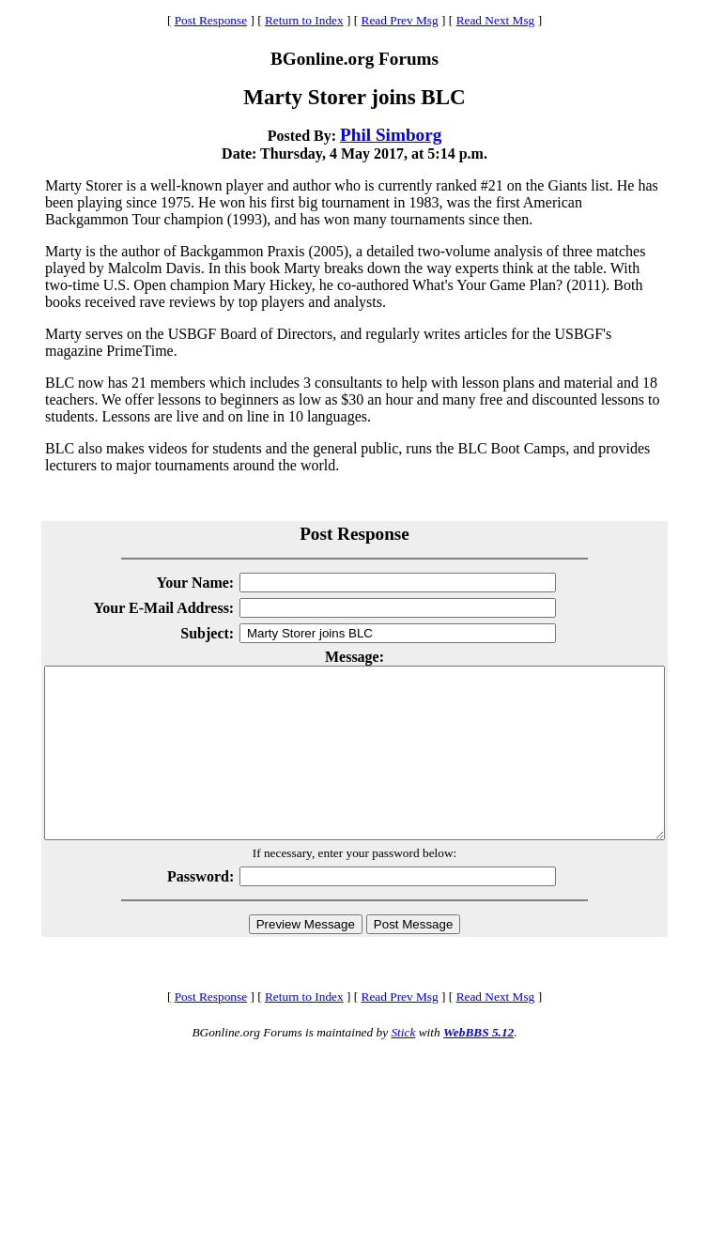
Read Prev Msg (400, 20)
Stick (403, 1066)
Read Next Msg (495, 20)
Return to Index (304, 20)
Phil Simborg (390, 135)
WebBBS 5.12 (478, 1066)
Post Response (211, 20)
